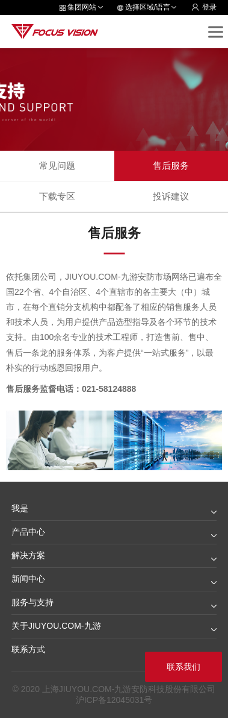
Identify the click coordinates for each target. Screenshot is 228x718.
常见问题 (57, 165)
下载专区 (57, 196)
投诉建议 (171, 196)
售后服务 (171, 165)
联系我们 (183, 667)
